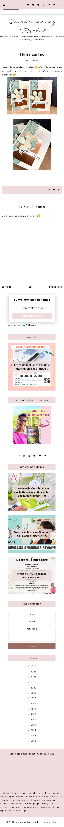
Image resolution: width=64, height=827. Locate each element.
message (32, 634)
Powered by (22, 325)
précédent (55, 286)
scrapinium (45, 753)
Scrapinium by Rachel (32, 26)
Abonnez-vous (32, 315)
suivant (6, 286)
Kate (55, 822)
